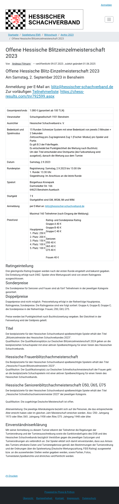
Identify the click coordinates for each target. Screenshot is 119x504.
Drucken (12, 475)
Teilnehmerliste (45, 91)
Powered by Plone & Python (59, 492)
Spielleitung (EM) (31, 34)
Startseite (13, 34)
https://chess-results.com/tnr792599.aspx (45, 93)
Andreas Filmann (21, 63)
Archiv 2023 (67, 34)
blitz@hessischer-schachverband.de (82, 86)
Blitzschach (50, 34)
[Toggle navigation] (109, 19)
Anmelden (106, 5)
